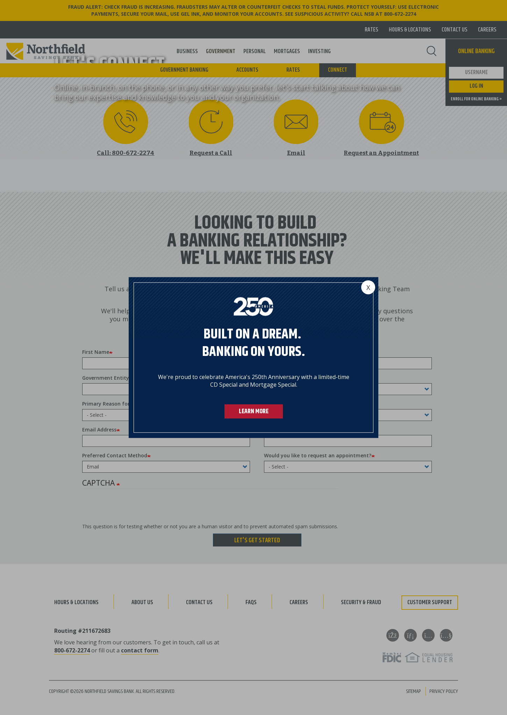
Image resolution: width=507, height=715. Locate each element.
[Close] (368, 287)
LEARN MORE (254, 411)
